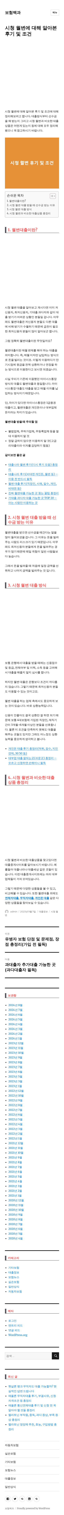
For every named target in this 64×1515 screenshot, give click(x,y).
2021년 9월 (15, 1157)
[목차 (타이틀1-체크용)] (53, 196)
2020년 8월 (15, 1219)
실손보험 (13, 1282)
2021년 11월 (15, 1148)
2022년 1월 (15, 1138)
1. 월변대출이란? (16, 201)
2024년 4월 (15, 1024)
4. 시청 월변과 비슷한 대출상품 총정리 (29, 213)
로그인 (12, 1320)
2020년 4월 (15, 1238)
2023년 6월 (15, 1071)
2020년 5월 (15, 1233)
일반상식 (13, 1286)
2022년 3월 (15, 1129)
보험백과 (13, 12)
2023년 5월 (15, 1076)
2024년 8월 (15, 1005)
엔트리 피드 (15, 1325)
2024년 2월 (15, 1033)
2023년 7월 (15, 1067)
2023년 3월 (15, 1081)
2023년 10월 (16, 1052)
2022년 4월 (15, 1124)
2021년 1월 (15, 1195)
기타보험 (13, 1267)
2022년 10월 (16, 1095)
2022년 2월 (15, 1133)
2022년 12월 (16, 1090)
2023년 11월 (15, 1048)
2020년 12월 (16, 1200)
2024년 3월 (15, 1029)
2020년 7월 (15, 1224)
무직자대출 (27, 898)
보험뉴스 (13, 1277)
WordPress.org (17, 1335)
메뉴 (55, 12)
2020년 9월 (15, 1214)
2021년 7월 (15, 1167)
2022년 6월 (15, 1114)
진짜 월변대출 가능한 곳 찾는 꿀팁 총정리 (33, 493)
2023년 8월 (15, 1062)
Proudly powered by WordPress (33, 1508)
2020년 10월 (16, 1209)
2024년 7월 (15, 1010)
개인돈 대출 (42, 898)
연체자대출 (12, 898)
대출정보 (43, 911)
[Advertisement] (32, 73)
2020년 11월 (15, 1205)
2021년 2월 (15, 1190)
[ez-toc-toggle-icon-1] (51, 196)
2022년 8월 (15, 1105)
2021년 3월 (15, 1186)
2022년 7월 (15, 1110)
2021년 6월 (15, 1171)
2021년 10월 (15, 1152)
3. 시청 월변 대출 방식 (19, 209)
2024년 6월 (15, 1014)
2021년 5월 (15, 1176)
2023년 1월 (15, 1086)
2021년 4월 (15, 1181)
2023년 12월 (16, 1043)
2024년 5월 (15, 1019)
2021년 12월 (15, 1143)
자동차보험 (15, 1291)
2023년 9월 (15, 1057)
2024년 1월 (15, 1038)
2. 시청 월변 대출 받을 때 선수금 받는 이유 (31, 205)
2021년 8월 (15, 1162)
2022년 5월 (15, 1119)
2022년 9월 (15, 1100)
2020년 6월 (15, 1229)
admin (13, 911)
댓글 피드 (14, 1330)
